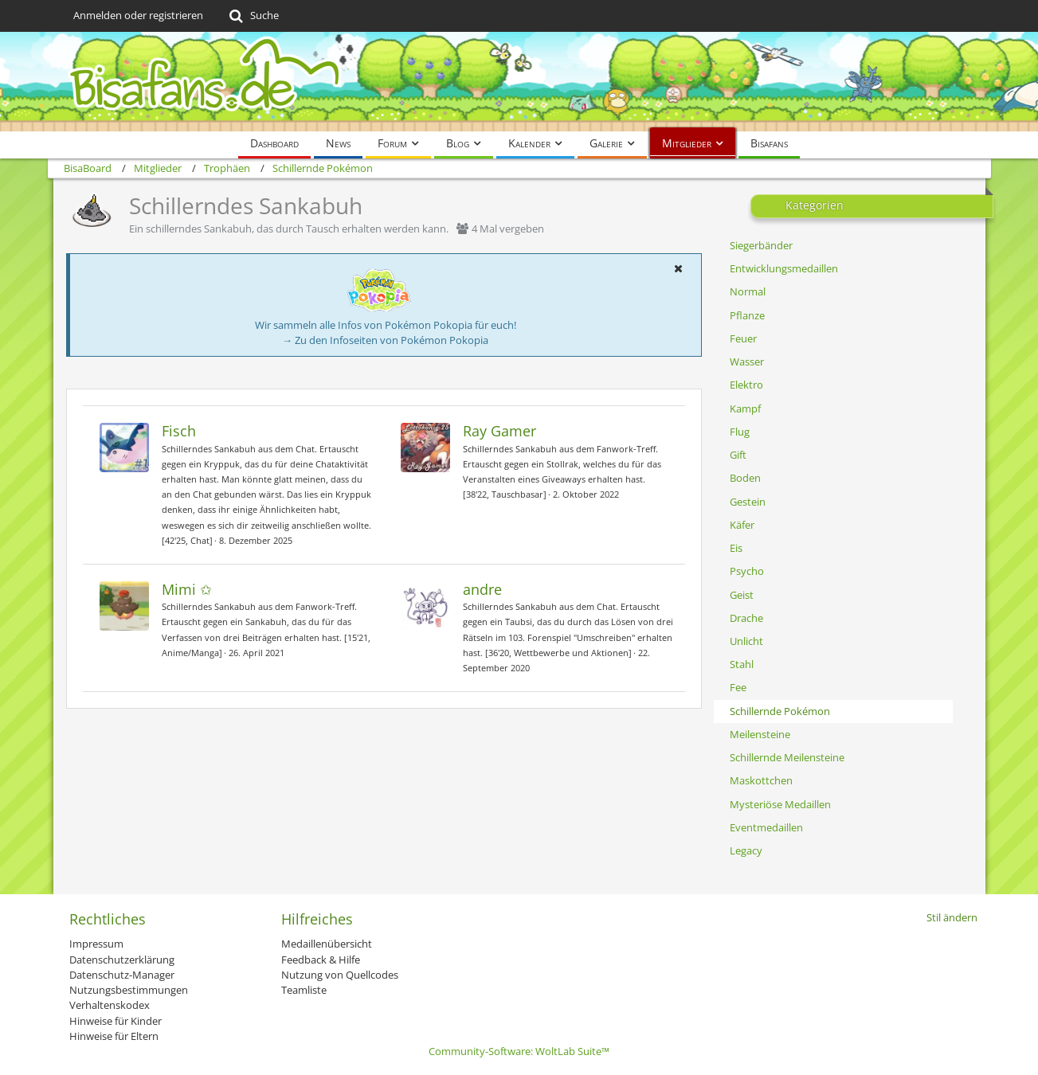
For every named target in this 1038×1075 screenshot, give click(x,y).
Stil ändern (951, 917)
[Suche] (253, 16)
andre (482, 589)
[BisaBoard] (519, 81)
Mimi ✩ (187, 589)
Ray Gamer (499, 430)
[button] (678, 268)
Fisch (179, 430)
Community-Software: (519, 1051)
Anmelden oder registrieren (138, 15)
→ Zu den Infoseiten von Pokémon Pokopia (385, 340)
